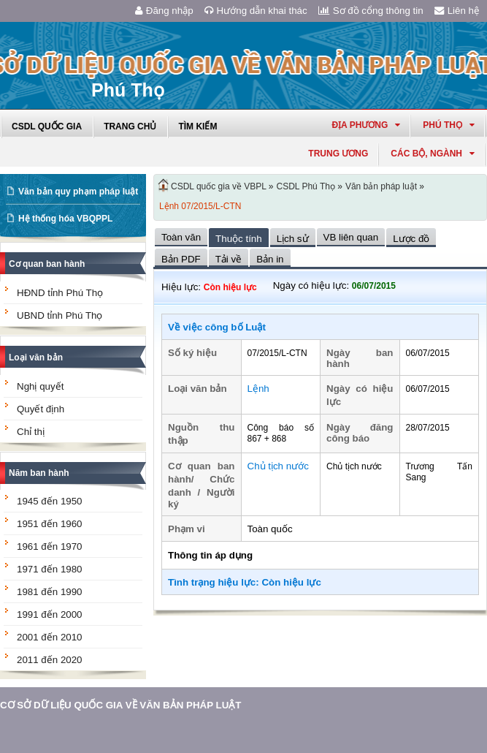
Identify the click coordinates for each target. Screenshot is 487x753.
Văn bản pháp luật (381, 186)
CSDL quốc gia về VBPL (218, 186)
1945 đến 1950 (50, 501)
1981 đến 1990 (50, 591)
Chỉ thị (31, 431)
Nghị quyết (40, 386)
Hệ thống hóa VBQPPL (65, 218)
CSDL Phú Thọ (306, 186)
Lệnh (258, 388)
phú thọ (449, 125)
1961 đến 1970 (50, 546)
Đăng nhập (164, 10)
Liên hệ (457, 10)
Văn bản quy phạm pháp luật (78, 191)
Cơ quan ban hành (47, 264)
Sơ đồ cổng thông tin (370, 10)
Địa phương (365, 125)
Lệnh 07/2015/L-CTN (200, 206)
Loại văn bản (36, 357)
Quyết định (40, 409)
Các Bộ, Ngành (433, 153)
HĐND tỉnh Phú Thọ (60, 292)
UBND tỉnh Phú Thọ (59, 315)
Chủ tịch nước (278, 466)
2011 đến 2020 (50, 659)
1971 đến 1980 (50, 569)
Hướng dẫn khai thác (255, 10)
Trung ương (338, 153)
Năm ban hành (39, 473)
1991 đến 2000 (50, 614)
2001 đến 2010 (50, 637)
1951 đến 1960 (50, 523)
